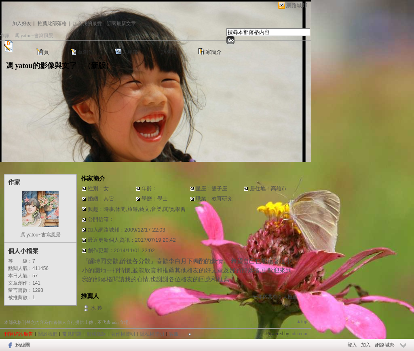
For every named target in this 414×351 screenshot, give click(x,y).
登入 (352, 345)
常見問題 (72, 334)
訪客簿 (169, 52)
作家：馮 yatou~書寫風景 (26, 35)
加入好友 (22, 23)
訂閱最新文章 (121, 23)
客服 (174, 334)
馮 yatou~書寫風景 (40, 235)
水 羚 (97, 308)
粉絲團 (22, 345)
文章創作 (82, 52)
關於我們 (47, 334)
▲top (301, 321)
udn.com (298, 333)
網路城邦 (296, 5)
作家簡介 (211, 52)
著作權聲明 (123, 334)
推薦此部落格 (52, 23)
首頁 (43, 52)
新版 (98, 66)
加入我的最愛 (87, 23)
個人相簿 (127, 52)
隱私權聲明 (152, 334)
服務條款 (96, 334)
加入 (366, 345)
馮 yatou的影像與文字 (41, 66)
